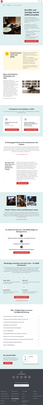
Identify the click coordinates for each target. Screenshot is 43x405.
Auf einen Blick (24, 391)
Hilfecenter (25, 68)
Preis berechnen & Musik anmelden (21, 252)
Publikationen (35, 398)
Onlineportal (35, 393)
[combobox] (21, 385)
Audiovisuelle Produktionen (21, 219)
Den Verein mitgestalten (5, 396)
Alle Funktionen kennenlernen (22, 300)
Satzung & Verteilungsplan (37, 396)
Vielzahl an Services (19, 267)
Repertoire (2, 400)
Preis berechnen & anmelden (31, 41)
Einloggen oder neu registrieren (21, 297)
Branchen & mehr (15, 391)
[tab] (21, 316)
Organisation (24, 404)
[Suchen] (21, 385)
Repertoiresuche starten (22, 183)
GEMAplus (2, 403)
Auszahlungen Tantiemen (5, 398)
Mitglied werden (3, 391)
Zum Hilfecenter (8, 363)
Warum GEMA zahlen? (15, 393)
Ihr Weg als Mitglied (4, 393)
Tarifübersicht (14, 400)
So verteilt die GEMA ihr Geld (22, 154)
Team (23, 393)
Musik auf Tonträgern (15, 398)
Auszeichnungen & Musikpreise (25, 401)
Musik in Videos (23, 217)
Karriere (23, 396)
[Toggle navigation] (39, 1)
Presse (23, 398)
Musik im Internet (15, 396)
